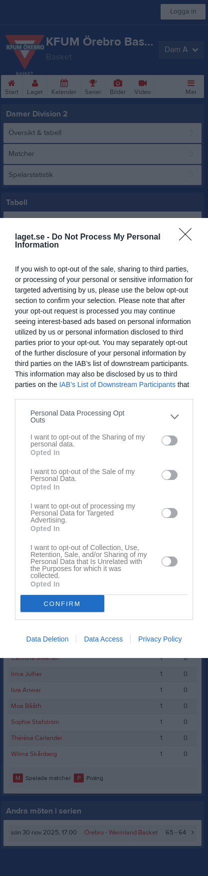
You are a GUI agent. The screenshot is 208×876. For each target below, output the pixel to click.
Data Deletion (47, 639)
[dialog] (104, 438)
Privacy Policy (160, 639)
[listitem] (104, 417)
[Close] (188, 237)
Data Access (103, 639)
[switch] (170, 441)
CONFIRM (62, 604)
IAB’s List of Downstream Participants (117, 384)
